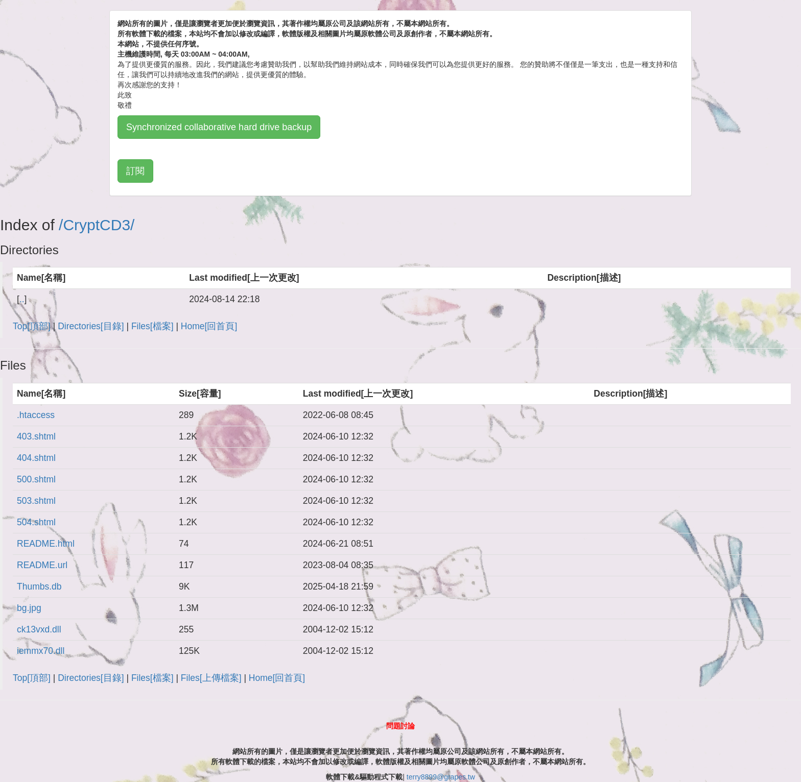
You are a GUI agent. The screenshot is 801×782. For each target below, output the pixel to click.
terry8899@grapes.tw (441, 777)
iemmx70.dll (40, 651)
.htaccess (36, 415)
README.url (42, 565)
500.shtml (36, 479)
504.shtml (36, 522)
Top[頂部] (32, 326)
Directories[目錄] (91, 326)
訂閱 (135, 171)
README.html (46, 544)
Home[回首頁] (209, 326)
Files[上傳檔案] (211, 678)
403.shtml (36, 436)
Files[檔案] (152, 326)
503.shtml (36, 501)
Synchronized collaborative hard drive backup (219, 127)
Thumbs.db (39, 586)
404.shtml (36, 458)
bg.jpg (29, 608)
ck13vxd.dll (39, 629)
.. (22, 299)
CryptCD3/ (98, 224)
